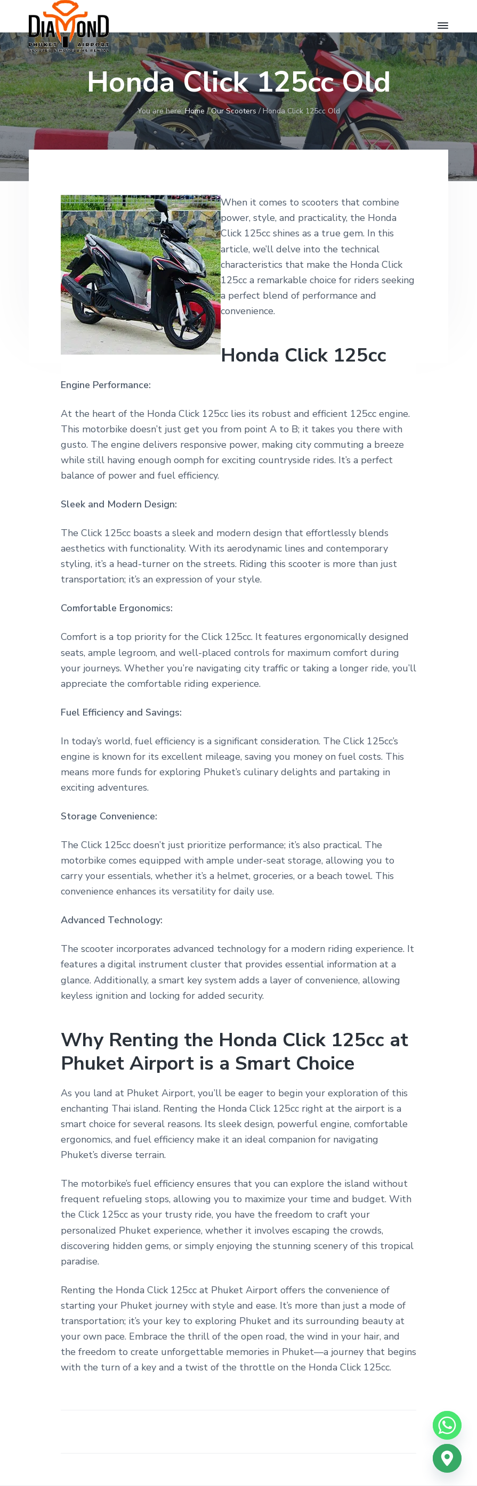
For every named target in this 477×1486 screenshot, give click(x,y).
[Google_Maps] (447, 1458)
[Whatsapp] (447, 1425)
